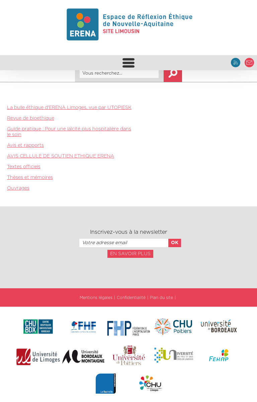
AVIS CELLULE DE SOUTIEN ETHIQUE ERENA (60, 156)
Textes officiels (23, 167)
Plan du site (161, 298)
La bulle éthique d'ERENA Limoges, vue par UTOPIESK (69, 107)
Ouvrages (18, 188)
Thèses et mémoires (30, 177)
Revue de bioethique (30, 118)
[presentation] (128, 273)
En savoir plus (130, 254)
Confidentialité (131, 298)
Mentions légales (96, 298)
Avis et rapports (25, 145)
